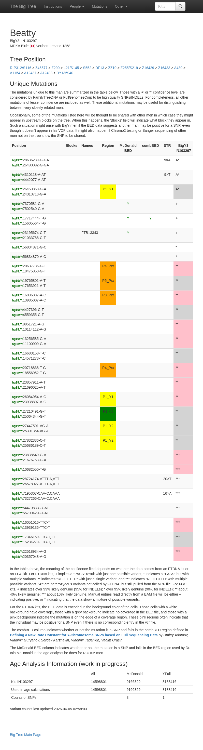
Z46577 (41, 68)
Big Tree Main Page (25, 735)
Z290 (55, 68)
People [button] (77, 6)
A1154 (15, 73)
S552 (87, 68)
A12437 (30, 73)
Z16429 (148, 68)
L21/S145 (71, 68)
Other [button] (121, 6)
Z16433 (164, 68)
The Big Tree (23, 6)
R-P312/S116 (20, 68)
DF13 (99, 68)
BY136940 (64, 73)
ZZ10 (112, 68)
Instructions (53, 6)
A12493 (46, 73)
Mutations (99, 6)
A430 (178, 68)
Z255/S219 (129, 68)
